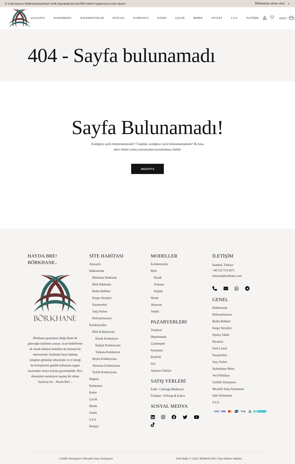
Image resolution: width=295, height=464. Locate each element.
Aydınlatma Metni (223, 368)
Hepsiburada (158, 336)
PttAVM (156, 357)
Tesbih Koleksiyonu (104, 372)
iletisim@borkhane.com (227, 276)
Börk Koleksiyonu (103, 331)
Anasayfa (95, 264)
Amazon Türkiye (161, 370)
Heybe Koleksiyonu (104, 359)
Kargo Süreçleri (102, 298)
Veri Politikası (221, 375)
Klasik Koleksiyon (106, 338)
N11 (153, 364)
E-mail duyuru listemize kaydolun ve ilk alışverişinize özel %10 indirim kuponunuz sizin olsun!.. (66, 3)
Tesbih (155, 311)
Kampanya (96, 385)
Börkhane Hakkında (104, 277)
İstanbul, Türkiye (222, 265)
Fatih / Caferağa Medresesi (167, 389)
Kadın (93, 392)
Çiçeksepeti (158, 343)
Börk (154, 271)
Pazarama (157, 350)
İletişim (94, 426)
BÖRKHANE (208, 458)
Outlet (93, 412)
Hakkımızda (96, 271)
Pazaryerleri (99, 304)
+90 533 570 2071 (223, 270)
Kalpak (158, 291)
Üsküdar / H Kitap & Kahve (168, 395)
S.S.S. (93, 419)
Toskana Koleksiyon (107, 352)
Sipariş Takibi (220, 334)
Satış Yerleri (99, 311)
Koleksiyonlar (98, 325)
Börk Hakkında (101, 284)
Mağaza (94, 379)
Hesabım (217, 341)
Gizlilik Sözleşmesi (224, 382)
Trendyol (156, 330)
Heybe (155, 298)
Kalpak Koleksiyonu (107, 345)
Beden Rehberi (101, 291)
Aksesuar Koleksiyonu (106, 365)
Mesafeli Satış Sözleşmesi (228, 389)
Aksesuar (156, 304)
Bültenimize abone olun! (270, 3)
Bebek (93, 406)
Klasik (158, 277)
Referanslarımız (102, 318)
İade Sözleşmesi (222, 395)
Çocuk (93, 399)
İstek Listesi (219, 348)
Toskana (159, 284)
